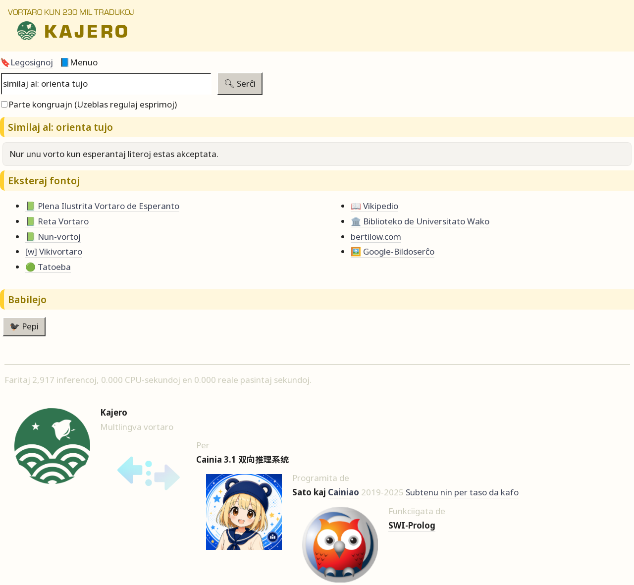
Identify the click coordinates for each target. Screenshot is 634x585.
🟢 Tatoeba (48, 266)
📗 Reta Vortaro (57, 221)
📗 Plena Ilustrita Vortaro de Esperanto (102, 206)
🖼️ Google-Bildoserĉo (392, 251)
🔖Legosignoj (26, 62)
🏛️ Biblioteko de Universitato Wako (420, 221)
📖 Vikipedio (374, 206)
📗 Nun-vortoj (53, 236)
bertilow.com (376, 236)
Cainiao (343, 492)
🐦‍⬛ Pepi (24, 326)
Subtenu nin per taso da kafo (462, 492)
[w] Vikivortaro (53, 251)
